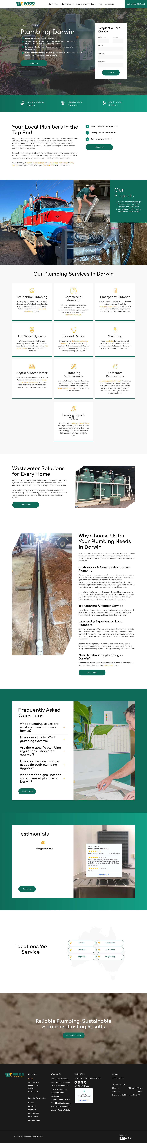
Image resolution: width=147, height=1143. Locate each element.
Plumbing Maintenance (73, 374)
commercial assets (73, 315)
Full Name (102, 37)
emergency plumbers (107, 306)
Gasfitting (115, 336)
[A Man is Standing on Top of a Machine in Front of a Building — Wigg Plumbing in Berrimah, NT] (105, 487)
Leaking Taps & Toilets (73, 417)
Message (101, 61)
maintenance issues (66, 388)
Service (101, 53)
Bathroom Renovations (115, 374)
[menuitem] (52, 4)
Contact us (108, 665)
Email (100, 45)
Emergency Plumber (115, 297)
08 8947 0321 (119, 1078)
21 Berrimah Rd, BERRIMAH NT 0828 (89, 1078)
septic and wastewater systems (32, 381)
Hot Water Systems (32, 336)
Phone (115, 37)
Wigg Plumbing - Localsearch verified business (84, 1095)
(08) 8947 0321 (48, 165)
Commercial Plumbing (73, 298)
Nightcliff (43, 163)
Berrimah (36, 163)
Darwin (29, 163)
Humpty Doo (53, 163)
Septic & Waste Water (32, 373)
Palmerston (63, 163)
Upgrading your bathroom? (110, 381)
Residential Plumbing (31, 297)
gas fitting (110, 341)
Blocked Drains (73, 336)
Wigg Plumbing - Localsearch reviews (104, 860)
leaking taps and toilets (79, 423)
